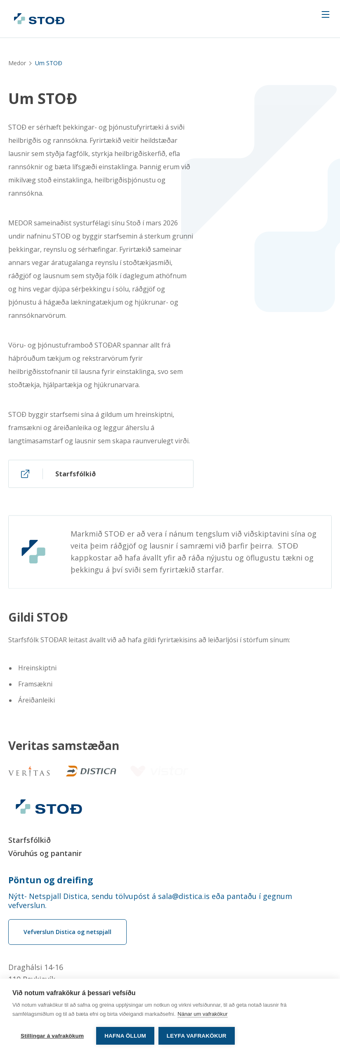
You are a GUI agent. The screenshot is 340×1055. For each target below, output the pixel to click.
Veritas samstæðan (63, 746)
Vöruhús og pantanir (45, 853)
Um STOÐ (43, 98)
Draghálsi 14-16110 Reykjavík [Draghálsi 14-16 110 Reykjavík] (35, 973)
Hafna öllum (125, 1036)
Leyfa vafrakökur (197, 1036)
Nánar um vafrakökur (202, 1014)
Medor (17, 63)
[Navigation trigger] (325, 14)
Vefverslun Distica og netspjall (67, 932)
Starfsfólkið (29, 839)
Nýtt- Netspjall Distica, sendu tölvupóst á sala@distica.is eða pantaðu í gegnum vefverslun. (150, 900)
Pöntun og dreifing (50, 880)
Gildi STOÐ (38, 620)
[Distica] (89, 771)
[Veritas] (29, 771)
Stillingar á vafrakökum (52, 1036)
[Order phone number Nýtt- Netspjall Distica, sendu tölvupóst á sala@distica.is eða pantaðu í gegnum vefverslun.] (170, 901)
